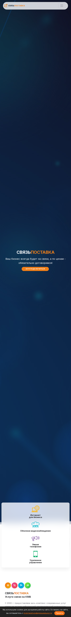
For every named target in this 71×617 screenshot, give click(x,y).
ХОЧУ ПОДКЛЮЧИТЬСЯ (35, 269)
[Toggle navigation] (61, 6)
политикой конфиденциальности (38, 613)
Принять (59, 613)
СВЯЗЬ (14, 5)
